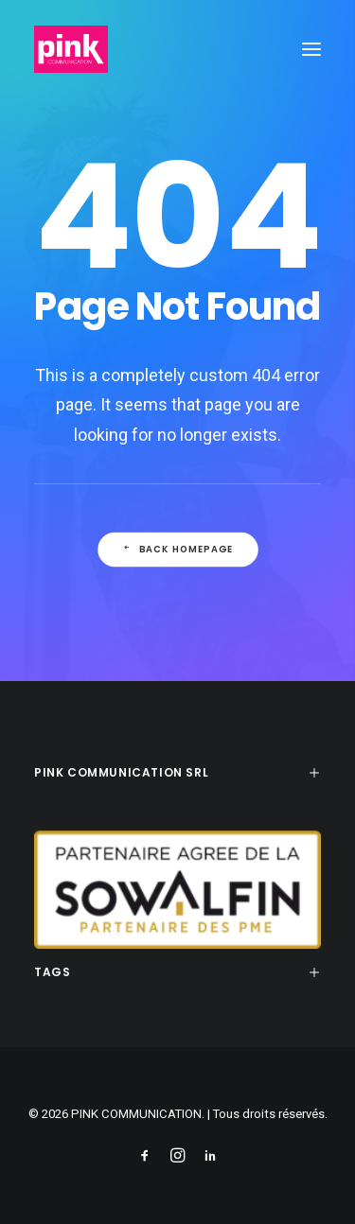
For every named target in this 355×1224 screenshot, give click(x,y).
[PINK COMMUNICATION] (71, 49)
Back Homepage (177, 549)
